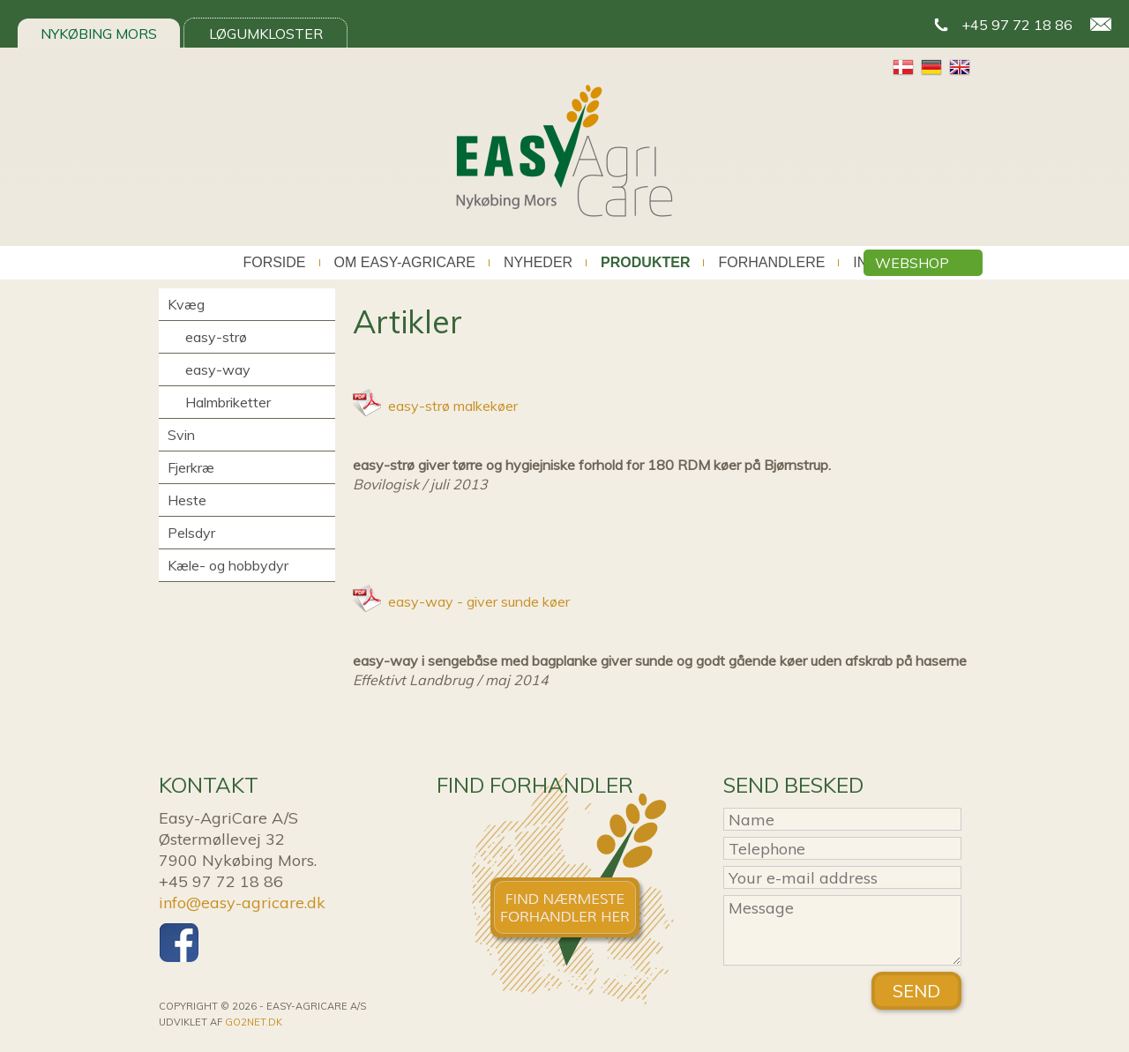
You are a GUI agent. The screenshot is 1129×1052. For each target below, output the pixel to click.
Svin (181, 435)
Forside (274, 262)
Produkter (645, 262)
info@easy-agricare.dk (242, 902)
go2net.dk (253, 1022)
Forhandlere (771, 262)
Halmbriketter (228, 402)
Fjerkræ (191, 467)
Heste (187, 500)
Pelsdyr (191, 532)
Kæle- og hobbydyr (228, 565)
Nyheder (538, 262)
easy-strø (216, 337)
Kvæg (186, 304)
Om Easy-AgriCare (404, 262)
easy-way (217, 369)
